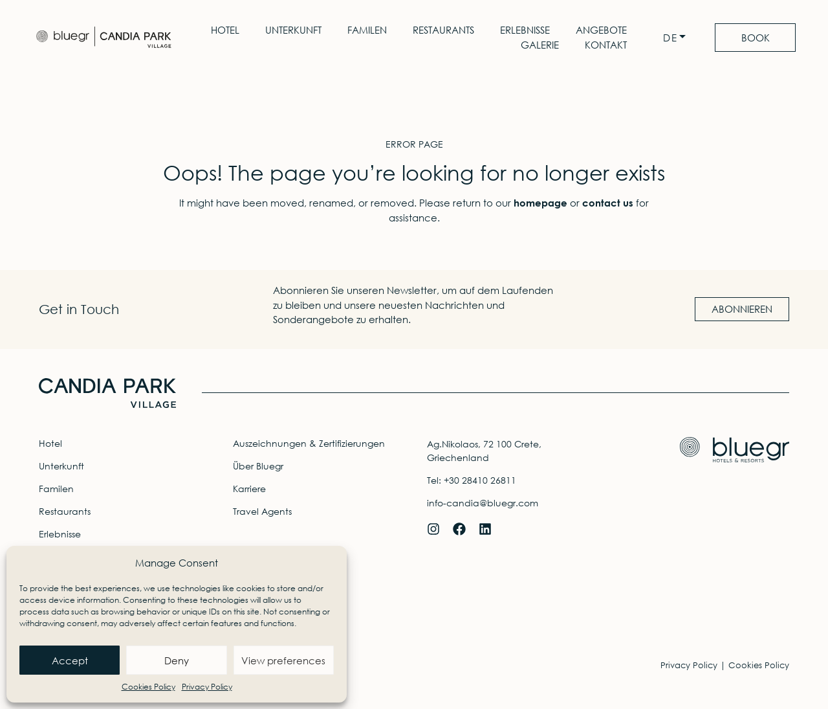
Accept (70, 660)
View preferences (283, 660)
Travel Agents (262, 511)
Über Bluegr (258, 466)
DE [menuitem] (669, 38)
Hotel (224, 29)
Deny (176, 660)
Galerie (539, 44)
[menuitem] (676, 38)
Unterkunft (293, 29)
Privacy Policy (207, 686)
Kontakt (605, 44)
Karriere (249, 488)
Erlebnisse (524, 29)
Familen (366, 29)
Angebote (600, 29)
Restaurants (443, 29)
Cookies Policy (148, 686)
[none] (676, 38)
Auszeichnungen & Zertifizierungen (309, 443)
